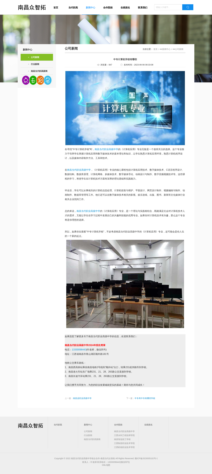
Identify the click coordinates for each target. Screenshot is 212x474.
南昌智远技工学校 (122, 439)
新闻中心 (90, 7)
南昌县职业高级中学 (82, 398)
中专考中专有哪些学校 (145, 398)
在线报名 (125, 7)
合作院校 (108, 7)
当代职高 (73, 7)
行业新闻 (33, 64)
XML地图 (106, 465)
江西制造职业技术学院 (124, 443)
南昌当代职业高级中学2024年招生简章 (85, 345)
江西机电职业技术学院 (124, 447)
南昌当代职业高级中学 (106, 149)
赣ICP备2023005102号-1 (146, 458)
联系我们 (142, 7)
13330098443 (79, 349)
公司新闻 (33, 57)
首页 (55, 7)
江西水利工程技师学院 (124, 435)
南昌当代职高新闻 (37, 71)
